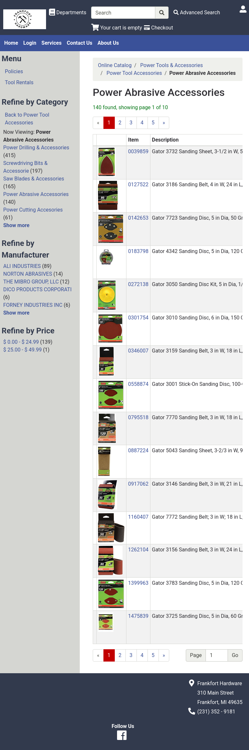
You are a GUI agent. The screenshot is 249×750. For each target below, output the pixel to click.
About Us (108, 43)
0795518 (138, 417)
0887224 (138, 450)
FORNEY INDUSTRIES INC (32, 305)
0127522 (138, 184)
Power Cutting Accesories (33, 210)
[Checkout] (158, 28)
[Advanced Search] (196, 12)
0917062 (138, 484)
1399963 (138, 583)
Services (52, 43)
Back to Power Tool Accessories (27, 119)
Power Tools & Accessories (171, 65)
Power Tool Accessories (134, 73)
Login (29, 43)
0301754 (138, 318)
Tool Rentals (19, 82)
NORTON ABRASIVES (27, 274)
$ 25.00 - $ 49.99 (22, 350)
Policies (14, 71)
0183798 (138, 251)
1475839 (138, 616)
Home (11, 43)
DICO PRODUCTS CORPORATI (37, 289)
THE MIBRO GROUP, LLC (31, 282)
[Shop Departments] (68, 13)
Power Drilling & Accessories (36, 147)
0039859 (138, 151)
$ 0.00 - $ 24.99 (21, 342)
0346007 (138, 351)
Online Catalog (115, 65)
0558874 (138, 384)
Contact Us (79, 43)
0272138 (138, 284)
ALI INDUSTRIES (22, 266)
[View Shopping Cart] (116, 28)
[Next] (164, 655)
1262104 (138, 550)
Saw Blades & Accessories (33, 179)
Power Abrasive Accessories (36, 194)
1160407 (138, 517)
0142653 (138, 218)
